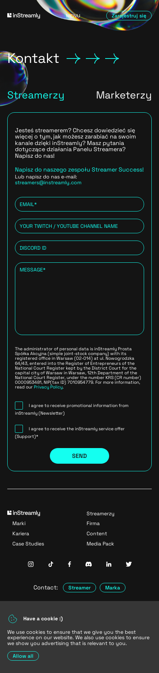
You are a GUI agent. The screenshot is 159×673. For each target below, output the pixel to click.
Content (97, 533)
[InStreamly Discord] (89, 565)
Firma (93, 523)
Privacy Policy (48, 387)
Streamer (79, 587)
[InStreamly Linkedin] (108, 565)
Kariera (20, 533)
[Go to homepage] (26, 16)
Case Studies (28, 543)
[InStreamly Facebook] (69, 565)
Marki (18, 523)
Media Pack (100, 543)
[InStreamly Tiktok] (50, 565)
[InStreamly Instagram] (31, 565)
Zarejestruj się (129, 15)
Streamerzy (101, 513)
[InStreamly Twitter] (129, 565)
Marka (112, 587)
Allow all (23, 656)
